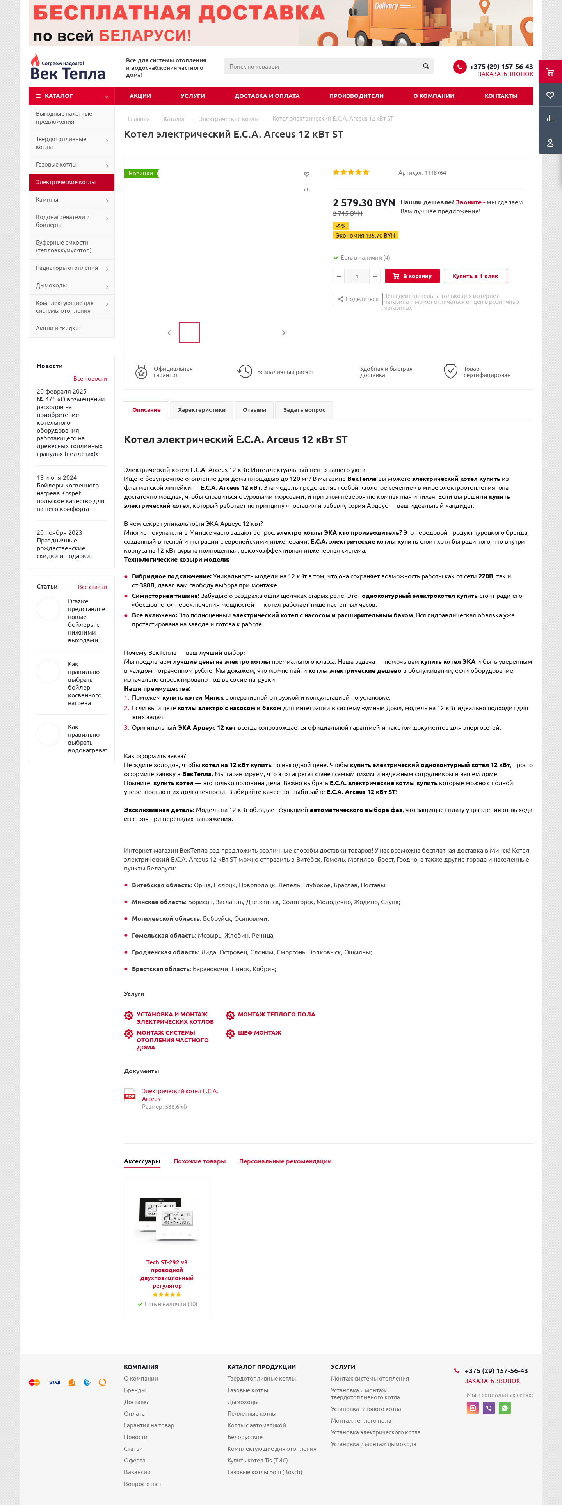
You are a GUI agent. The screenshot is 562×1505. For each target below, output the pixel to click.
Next (283, 333)
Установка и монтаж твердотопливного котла (365, 1393)
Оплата (134, 1413)
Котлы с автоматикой (257, 1425)
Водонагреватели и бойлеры (63, 221)
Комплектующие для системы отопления (65, 307)
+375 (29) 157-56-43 (501, 66)
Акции (140, 95)
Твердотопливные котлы (61, 143)
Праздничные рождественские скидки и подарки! (64, 548)
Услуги (193, 95)
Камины (47, 199)
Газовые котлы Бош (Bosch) (265, 1472)
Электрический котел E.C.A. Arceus (180, 1095)
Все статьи (92, 586)
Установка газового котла (366, 1409)
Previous (169, 333)
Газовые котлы (56, 164)
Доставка (137, 1402)
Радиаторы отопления (67, 267)
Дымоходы (51, 285)
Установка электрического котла (376, 1432)
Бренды (135, 1390)
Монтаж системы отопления (370, 1378)
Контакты (501, 95)
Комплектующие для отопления (272, 1448)
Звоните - (471, 202)
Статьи (133, 1448)
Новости (136, 1437)
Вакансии (137, 1472)
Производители (356, 95)
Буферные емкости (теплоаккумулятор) (64, 246)
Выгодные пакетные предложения (64, 117)
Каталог (59, 95)
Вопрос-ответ (143, 1483)
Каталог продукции (262, 1366)
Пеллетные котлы (252, 1413)
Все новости (90, 378)
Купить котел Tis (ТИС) (258, 1460)
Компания (141, 1366)
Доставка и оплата (267, 95)
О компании (433, 95)
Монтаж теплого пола (361, 1420)
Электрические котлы (66, 182)
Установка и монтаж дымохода (373, 1444)
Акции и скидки (57, 328)
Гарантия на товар (149, 1425)
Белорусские (245, 1437)
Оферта (135, 1460)
